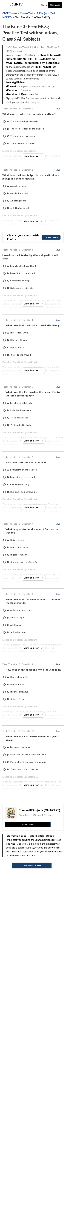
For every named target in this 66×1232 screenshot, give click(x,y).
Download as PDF (32, 865)
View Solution (33, 156)
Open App (55, 4)
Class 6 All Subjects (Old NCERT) (39, 810)
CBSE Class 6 (9, 13)
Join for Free (51, 237)
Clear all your (23, 237)
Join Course (28, 824)
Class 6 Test (26, 13)
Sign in (44, 5)
